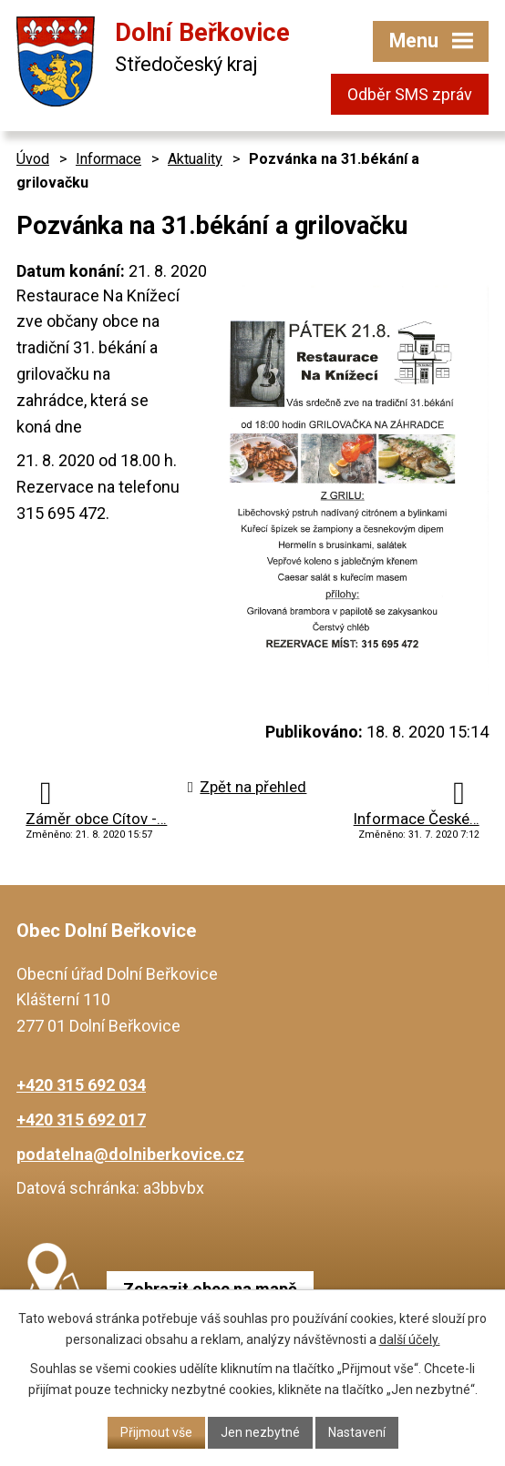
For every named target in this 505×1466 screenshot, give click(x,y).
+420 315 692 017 (81, 1119)
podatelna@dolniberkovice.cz (130, 1154)
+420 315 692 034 (81, 1084)
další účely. (409, 1339)
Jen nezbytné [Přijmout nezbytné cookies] (260, 1432)
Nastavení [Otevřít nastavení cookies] (357, 1432)
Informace (108, 159)
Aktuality (195, 159)
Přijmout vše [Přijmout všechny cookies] (156, 1432)
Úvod (32, 159)
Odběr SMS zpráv (409, 94)
